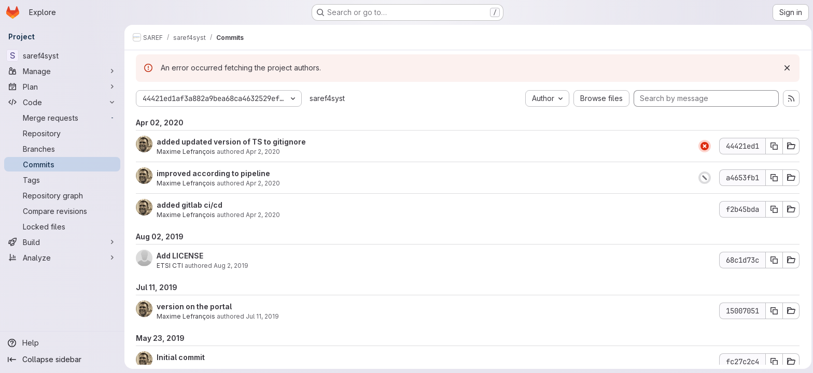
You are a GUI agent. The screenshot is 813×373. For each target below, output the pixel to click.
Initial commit (180, 357)
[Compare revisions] (62, 211)
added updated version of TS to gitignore (230, 141)
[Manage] (62, 71)
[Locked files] (62, 226)
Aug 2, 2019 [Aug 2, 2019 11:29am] (230, 265)
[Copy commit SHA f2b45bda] (773, 209)
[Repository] (62, 133)
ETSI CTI (169, 265)
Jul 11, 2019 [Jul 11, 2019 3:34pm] (261, 316)
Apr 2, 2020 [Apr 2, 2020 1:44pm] (262, 183)
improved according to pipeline (212, 173)
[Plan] (62, 86)
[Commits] (62, 164)
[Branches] (62, 148)
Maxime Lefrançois (185, 151)
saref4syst (326, 98)
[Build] (62, 242)
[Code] (62, 102)
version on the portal (193, 306)
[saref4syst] (62, 55)
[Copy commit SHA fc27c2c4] (773, 361)
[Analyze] (62, 257)
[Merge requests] (62, 117)
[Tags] (62, 180)
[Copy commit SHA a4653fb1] (773, 177)
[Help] (62, 343)
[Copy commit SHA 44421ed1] (773, 146)
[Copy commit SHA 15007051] (773, 311)
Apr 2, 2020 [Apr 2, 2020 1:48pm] (262, 151)
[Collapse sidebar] (62, 359)
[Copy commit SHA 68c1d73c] (773, 260)
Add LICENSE (179, 255)
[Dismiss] (786, 68)
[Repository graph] (62, 195)
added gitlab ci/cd (188, 204)
